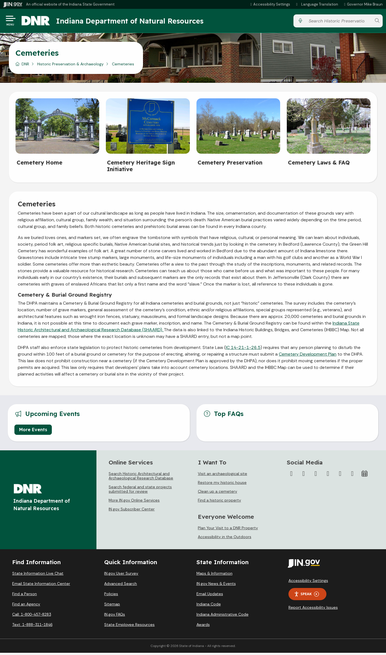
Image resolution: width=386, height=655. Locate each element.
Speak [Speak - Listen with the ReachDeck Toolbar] (306, 596)
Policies (111, 596)
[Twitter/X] (303, 475)
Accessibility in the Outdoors (224, 538)
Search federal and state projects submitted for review (140, 491)
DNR (25, 66)
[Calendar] (364, 475)
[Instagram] (315, 475)
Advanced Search (120, 585)
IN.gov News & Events (216, 585)
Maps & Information (214, 575)
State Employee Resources (129, 626)
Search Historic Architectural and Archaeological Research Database (141, 478)
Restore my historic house (222, 484)
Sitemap (112, 606)
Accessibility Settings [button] (308, 582)
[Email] (352, 475)
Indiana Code (208, 606)
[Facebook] (291, 475)
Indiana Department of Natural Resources (134, 21)
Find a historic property (219, 502)
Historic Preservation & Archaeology (70, 66)
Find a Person (24, 596)
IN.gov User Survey (121, 575)
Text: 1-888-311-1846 (32, 626)
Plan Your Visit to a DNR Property (228, 530)
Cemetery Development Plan (307, 356)
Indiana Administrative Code (222, 616)
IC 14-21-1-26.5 (243, 350)
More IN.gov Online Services (134, 502)
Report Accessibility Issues (313, 609)
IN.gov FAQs (114, 616)
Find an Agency (26, 606)
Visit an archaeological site (222, 475)
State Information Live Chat (37, 575)
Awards (203, 626)
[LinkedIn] (340, 475)
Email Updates (209, 596)
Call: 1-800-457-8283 (31, 616)
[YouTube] (327, 475)
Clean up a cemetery (217, 493)
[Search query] (338, 22)
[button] (269, 4)
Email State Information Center (41, 585)
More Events (33, 432)
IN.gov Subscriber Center (132, 511)
